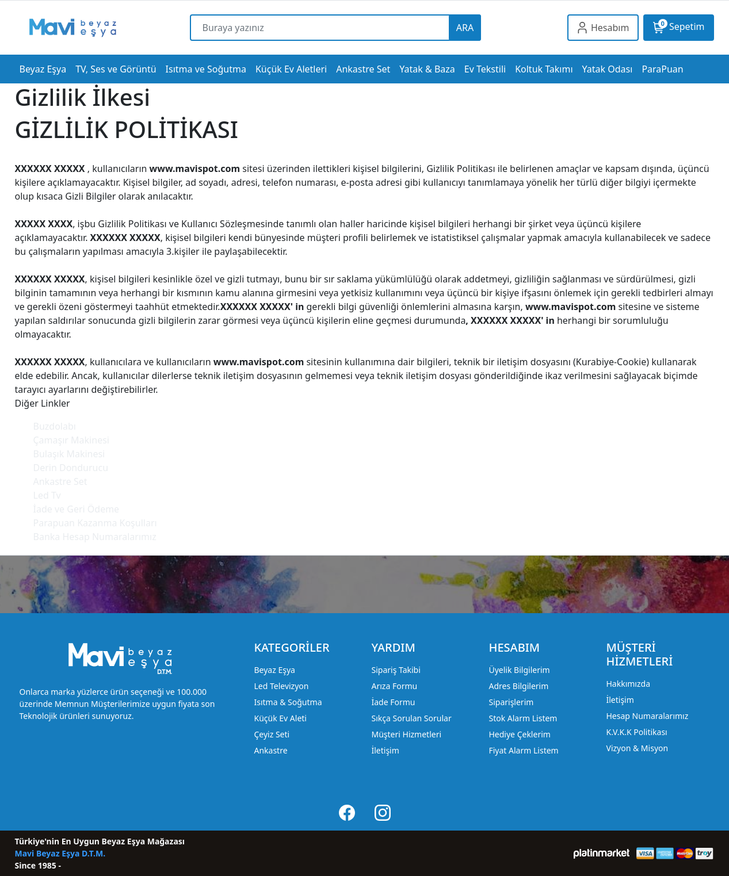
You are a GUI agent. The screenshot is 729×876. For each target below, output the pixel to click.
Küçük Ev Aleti (280, 718)
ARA (465, 27)
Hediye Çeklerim (519, 734)
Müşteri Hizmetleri (406, 734)
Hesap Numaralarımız (647, 715)
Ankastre (270, 750)
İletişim (385, 750)
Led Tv (47, 495)
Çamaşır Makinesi (71, 440)
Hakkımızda (628, 683)
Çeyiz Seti (271, 734)
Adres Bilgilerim (518, 685)
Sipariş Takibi (395, 669)
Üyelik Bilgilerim (518, 669)
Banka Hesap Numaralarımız (95, 536)
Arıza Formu (394, 685)
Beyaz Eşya (274, 669)
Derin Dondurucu (71, 467)
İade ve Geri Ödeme (76, 509)
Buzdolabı (54, 426)
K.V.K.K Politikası (636, 731)
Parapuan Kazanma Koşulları (95, 523)
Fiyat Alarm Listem (523, 750)
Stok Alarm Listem (522, 718)
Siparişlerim (510, 702)
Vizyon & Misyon (637, 748)
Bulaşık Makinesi (69, 453)
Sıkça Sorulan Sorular (411, 718)
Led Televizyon (281, 685)
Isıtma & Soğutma (288, 702)
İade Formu (393, 702)
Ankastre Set (60, 481)
